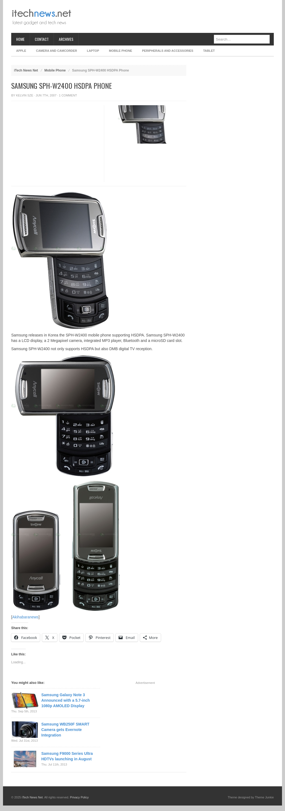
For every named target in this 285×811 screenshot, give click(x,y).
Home (20, 39)
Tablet (209, 50)
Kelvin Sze (24, 95)
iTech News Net (26, 70)
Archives (66, 39)
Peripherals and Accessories (167, 50)
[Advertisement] (174, 16)
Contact (42, 39)
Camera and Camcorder (56, 50)
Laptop (93, 50)
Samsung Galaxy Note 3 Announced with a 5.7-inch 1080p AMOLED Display (65, 700)
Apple (21, 50)
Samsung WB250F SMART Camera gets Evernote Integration (65, 729)
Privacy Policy (79, 797)
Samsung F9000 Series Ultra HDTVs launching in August (67, 756)
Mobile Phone (120, 50)
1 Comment (68, 95)
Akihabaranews (25, 617)
